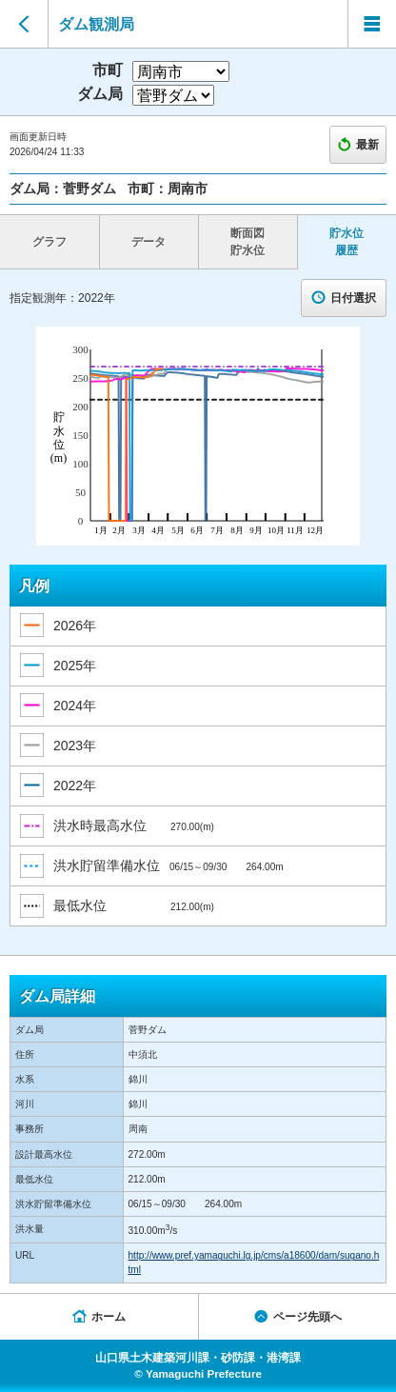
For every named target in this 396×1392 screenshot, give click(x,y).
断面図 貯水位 (247, 242)
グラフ (49, 242)
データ (148, 242)
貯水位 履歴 (346, 242)
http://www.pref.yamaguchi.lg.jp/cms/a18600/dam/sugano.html (254, 1262)
